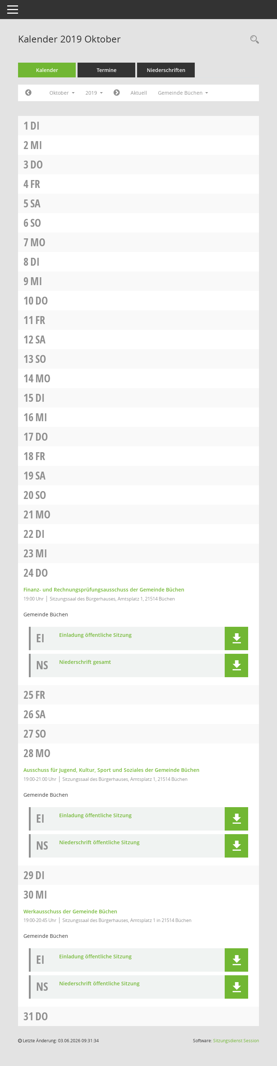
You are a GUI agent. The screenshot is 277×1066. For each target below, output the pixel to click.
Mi (36, 145)
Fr (35, 183)
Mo (37, 242)
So (35, 222)
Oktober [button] (62, 92)
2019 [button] (94, 92)
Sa (35, 203)
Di (35, 125)
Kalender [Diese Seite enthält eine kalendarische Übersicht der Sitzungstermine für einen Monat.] (47, 70)
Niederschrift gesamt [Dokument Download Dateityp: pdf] (85, 662)
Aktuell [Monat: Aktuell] (139, 92)
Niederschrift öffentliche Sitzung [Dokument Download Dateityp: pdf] (99, 843)
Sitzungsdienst (236, 1041)
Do (36, 164)
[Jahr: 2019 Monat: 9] (28, 92)
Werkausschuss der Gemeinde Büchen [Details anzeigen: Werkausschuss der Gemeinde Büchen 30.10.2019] (70, 911)
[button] (236, 638)
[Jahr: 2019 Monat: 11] (116, 92)
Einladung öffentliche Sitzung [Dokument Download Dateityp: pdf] (95, 635)
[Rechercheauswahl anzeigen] (253, 40)
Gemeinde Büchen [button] (183, 92)
